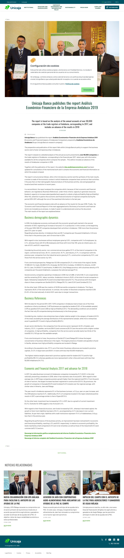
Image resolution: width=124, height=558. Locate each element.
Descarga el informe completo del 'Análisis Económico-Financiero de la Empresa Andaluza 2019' (59, 438)
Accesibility (38, 553)
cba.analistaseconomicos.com (76, 167)
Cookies (19, 553)
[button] (7, 19)
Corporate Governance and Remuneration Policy (56, 7)
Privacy (28, 553)
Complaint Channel (98, 7)
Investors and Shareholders (42, 7)
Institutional (28, 7)
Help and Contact (11, 2)
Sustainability (70, 7)
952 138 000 (114, 543)
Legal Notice (8, 553)
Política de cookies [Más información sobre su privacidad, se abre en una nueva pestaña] (72, 84)
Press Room (84, 7)
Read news (7, 525)
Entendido (88, 90)
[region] (62, 75)
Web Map (48, 553)
